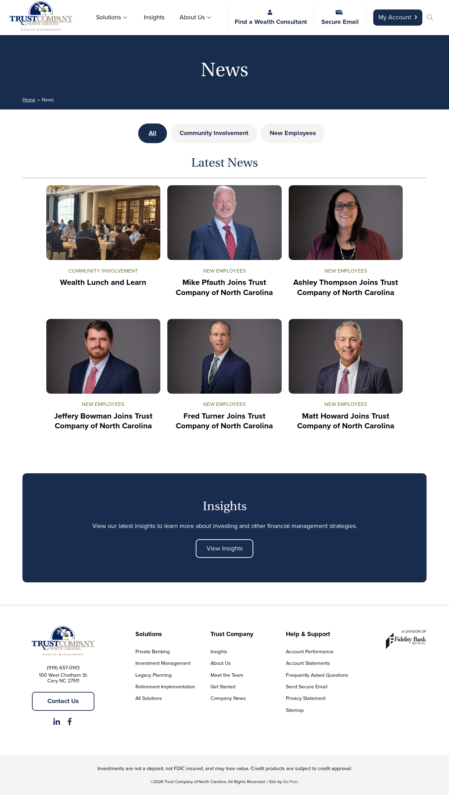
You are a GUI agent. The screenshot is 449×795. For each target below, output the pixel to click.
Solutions (108, 17)
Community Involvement (214, 133)
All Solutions (148, 698)
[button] (431, 18)
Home (28, 99)
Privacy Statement (306, 698)
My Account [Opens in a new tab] (397, 17)
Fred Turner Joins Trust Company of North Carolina (224, 421)
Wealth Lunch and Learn (103, 282)
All (152, 133)
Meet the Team (226, 675)
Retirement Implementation (165, 686)
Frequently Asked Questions (317, 675)
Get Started (222, 686)
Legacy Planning (153, 675)
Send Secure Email (306, 686)
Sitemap (295, 710)
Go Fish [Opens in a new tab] (290, 782)
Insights (154, 17)
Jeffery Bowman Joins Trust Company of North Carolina (103, 421)
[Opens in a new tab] (56, 723)
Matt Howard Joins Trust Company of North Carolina (345, 421)
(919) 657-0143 (63, 668)
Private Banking (152, 651)
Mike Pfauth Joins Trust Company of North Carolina (224, 288)
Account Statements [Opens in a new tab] (308, 663)
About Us (192, 17)
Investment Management (162, 663)
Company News (228, 698)
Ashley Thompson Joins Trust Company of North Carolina (345, 288)
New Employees (293, 133)
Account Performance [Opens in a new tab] (310, 651)
